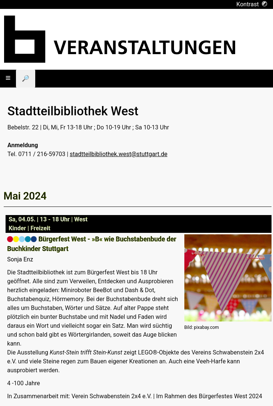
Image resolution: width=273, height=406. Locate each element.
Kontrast (251, 4)
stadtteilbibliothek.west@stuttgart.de (118, 154)
